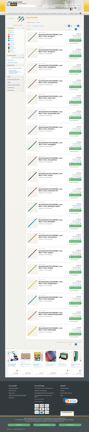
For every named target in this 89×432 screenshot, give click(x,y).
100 (81, 21)
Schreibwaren (45, 9)
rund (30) (10, 56)
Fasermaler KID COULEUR (38, 361)
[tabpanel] (44, 358)
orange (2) (11, 30)
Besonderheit (15, 61)
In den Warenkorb (75, 36)
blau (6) (11, 36)
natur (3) (11, 28)
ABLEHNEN (19, 425)
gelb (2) (10, 26)
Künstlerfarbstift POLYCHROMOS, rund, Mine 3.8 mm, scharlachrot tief (51, 185)
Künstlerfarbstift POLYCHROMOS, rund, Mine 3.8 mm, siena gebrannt (51, 155)
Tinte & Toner (10, 9)
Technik (34, 9)
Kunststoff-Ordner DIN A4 (76, 361)
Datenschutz (19, 429)
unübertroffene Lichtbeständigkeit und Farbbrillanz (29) (14, 67)
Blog (61, 391)
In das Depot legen (74, 38)
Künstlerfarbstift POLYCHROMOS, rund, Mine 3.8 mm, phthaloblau (51, 216)
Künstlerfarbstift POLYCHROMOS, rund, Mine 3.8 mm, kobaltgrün (51, 294)
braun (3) (11, 40)
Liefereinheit (15, 86)
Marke (15, 72)
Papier (15, 9)
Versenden (60, 9)
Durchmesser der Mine (15, 75)
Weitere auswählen (12, 58)
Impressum (9, 429)
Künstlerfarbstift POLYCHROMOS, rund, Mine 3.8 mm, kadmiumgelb (51, 325)
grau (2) (11, 42)
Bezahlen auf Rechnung (40, 386)
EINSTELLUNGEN (44, 425)
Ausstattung (28, 9)
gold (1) (10, 45)
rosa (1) (10, 38)
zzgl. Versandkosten (77, 32)
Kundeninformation (14, 384)
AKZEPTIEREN (70, 425)
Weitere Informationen (66, 388)
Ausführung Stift (15, 51)
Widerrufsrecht (12, 386)
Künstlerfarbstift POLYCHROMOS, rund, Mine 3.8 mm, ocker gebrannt (51, 232)
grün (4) (11, 34)
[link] (70, 397)
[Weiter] (81, 25)
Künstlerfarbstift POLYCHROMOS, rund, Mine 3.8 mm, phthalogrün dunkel (51, 201)
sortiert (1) (11, 47)
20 (78, 21)
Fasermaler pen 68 (50, 361)
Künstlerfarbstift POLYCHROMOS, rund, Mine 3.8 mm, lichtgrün (51, 263)
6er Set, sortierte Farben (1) (15, 64)
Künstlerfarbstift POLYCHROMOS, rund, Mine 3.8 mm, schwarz (51, 170)
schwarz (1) (11, 43)
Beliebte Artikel (10, 344)
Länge (15, 78)
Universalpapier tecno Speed (12, 361)
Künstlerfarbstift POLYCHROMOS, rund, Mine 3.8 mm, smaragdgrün (51, 139)
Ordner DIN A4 (63, 361)
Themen (76, 9)
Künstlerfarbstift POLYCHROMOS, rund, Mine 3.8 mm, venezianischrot (51, 77)
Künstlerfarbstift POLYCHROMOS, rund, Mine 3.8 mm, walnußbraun (51, 62)
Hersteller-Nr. (15, 83)
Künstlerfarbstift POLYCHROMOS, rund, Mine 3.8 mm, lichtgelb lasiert (51, 278)
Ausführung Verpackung (15, 80)
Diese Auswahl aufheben (18, 53)
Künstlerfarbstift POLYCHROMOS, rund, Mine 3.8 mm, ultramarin (51, 124)
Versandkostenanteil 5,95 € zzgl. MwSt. (44, 388)
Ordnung (39, 9)
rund (33, 18)
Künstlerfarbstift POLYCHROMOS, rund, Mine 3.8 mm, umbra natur (51, 93)
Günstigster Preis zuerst (39, 21)
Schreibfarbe (15, 23)
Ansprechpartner (64, 384)
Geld (65, 9)
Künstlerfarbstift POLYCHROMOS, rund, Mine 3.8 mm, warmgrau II (51, 46)
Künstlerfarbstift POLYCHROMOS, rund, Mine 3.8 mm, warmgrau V (51, 31)
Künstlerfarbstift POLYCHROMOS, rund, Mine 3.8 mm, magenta (51, 247)
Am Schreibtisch (53, 9)
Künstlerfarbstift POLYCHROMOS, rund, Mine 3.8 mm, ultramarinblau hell (51, 108)
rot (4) (10, 32)
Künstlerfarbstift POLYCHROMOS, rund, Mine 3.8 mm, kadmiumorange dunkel (51, 309)
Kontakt (62, 386)
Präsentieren (21, 9)
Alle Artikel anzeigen (18, 21)
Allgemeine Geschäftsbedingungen (17, 391)
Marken (71, 9)
